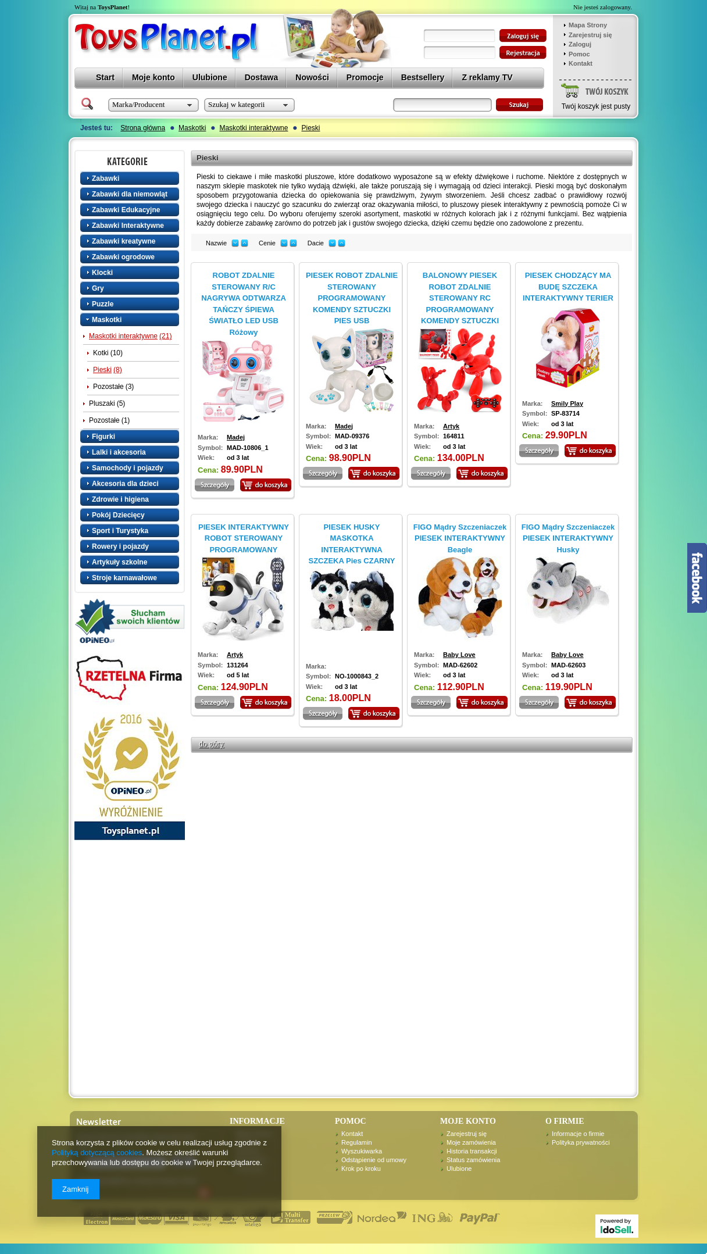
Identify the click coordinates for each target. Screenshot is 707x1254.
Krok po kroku (361, 1168)
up (244, 243)
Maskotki (192, 128)
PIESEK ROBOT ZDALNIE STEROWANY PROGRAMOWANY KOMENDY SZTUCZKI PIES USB (352, 298)
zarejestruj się (523, 52)
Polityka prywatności (581, 1142)
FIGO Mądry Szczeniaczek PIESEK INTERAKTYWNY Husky (568, 538)
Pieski (310, 128)
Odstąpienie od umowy (373, 1159)
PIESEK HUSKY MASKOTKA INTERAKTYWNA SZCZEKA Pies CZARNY (351, 544)
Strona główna (142, 128)
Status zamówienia (473, 1159)
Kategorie (131, 161)
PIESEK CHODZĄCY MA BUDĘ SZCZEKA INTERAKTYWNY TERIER (568, 286)
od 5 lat (238, 674)
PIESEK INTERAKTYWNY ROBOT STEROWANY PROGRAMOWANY (243, 538)
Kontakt (580, 63)
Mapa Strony (588, 25)
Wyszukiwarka (361, 1151)
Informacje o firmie (578, 1133)
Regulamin (356, 1142)
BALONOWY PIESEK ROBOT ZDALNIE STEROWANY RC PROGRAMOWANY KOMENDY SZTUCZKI (460, 298)
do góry (211, 743)
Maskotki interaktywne (253, 128)
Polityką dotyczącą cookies (97, 1152)
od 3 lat (238, 457)
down (235, 243)
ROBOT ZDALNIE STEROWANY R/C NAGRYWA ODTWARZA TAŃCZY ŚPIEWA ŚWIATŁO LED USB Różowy (243, 304)
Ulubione (459, 1168)
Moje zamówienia (471, 1142)
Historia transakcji (472, 1151)
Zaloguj (580, 44)
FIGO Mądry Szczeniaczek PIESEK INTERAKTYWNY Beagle (459, 538)
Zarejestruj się (590, 34)
